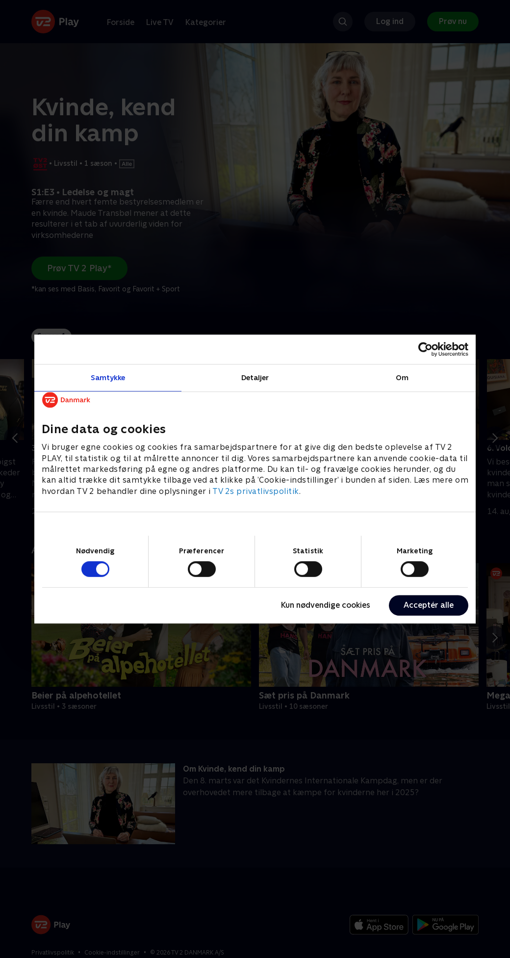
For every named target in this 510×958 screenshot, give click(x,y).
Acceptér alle (429, 605)
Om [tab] (402, 377)
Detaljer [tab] (255, 377)
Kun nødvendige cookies (325, 605)
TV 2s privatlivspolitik (255, 491)
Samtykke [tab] (108, 377)
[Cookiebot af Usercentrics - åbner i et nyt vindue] (425, 349)
